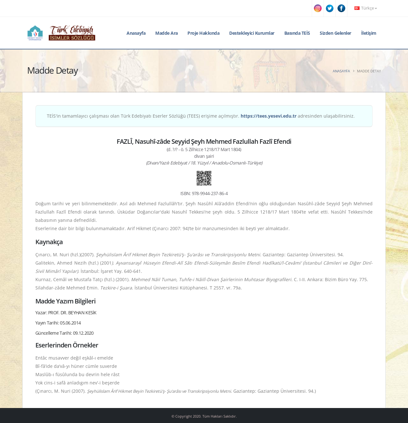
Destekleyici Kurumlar (251, 33)
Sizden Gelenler (335, 33)
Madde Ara (166, 33)
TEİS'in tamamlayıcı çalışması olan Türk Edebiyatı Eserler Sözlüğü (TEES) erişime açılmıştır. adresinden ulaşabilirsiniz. (201, 116)
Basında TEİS (297, 33)
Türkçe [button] (365, 8)
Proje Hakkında (203, 33)
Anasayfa (136, 33)
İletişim (368, 33)
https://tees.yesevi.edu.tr (268, 116)
